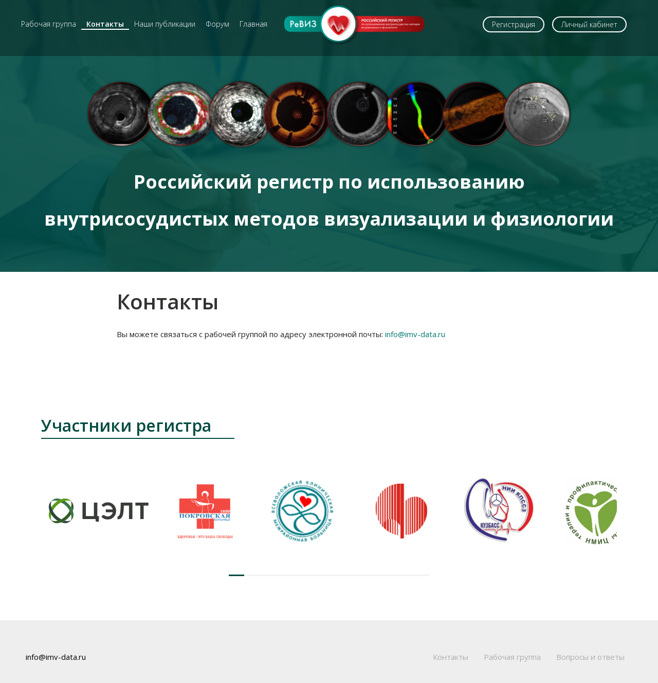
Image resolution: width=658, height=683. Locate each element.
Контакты (105, 24)
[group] (98, 511)
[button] (236, 575)
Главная (253, 24)
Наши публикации (164, 24)
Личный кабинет (589, 24)
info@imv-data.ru (415, 334)
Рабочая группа (48, 24)
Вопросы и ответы (590, 657)
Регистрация (513, 24)
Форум (217, 24)
